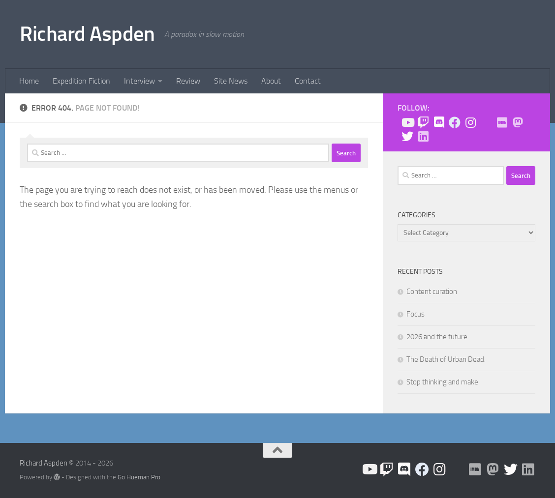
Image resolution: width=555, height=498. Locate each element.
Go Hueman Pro (139, 477)
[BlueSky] (486, 123)
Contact (308, 81)
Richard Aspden (87, 34)
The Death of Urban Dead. (446, 359)
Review (188, 81)
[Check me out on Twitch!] (423, 122)
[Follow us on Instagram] (470, 122)
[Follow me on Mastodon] (518, 122)
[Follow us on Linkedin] (423, 136)
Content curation (431, 291)
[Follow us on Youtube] (407, 122)
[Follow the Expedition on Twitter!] (407, 136)
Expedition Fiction (81, 81)
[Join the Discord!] (439, 122)
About (271, 81)
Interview (139, 81)
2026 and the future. (437, 336)
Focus (415, 314)
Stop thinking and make (442, 382)
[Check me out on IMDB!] (502, 122)
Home (29, 81)
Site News (230, 81)
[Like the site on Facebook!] (455, 122)
